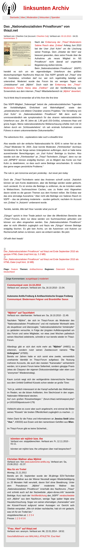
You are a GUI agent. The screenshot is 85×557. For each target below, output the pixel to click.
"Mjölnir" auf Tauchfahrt (21, 312)
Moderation (32, 17)
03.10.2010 (66, 36)
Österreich (60, 269)
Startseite (14, 17)
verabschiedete (67, 495)
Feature (14, 269)
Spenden (55, 17)
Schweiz (70, 269)
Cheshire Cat (42, 36)
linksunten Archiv (46, 8)
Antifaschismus (36, 269)
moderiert (44, 279)
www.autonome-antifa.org (37, 462)
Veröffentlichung (39, 495)
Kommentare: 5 (10, 38)
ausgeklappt (31, 279)
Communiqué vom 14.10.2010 (24, 285)
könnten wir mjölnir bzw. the (27, 438)
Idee (23, 17)
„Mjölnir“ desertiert (71, 91)
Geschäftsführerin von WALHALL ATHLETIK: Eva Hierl (33, 536)
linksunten (44, 17)
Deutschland (9, 272)
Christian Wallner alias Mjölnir (24, 459)
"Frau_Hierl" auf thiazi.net (22, 528)
